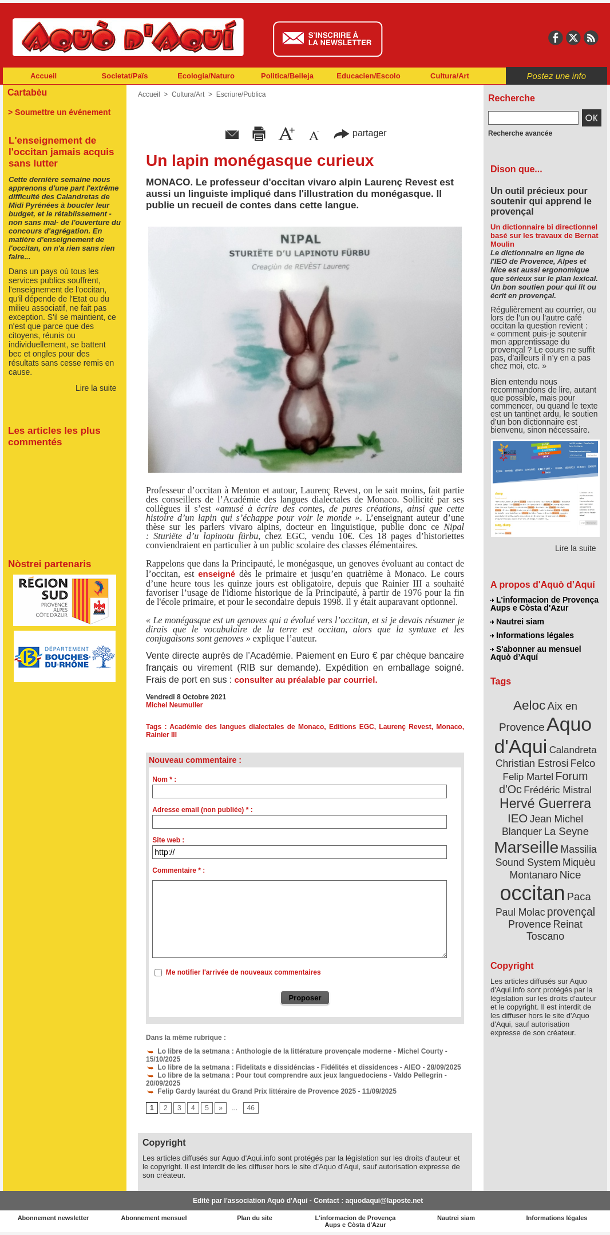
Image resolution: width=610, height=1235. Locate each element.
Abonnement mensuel (154, 1217)
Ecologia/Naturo (206, 76)
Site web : (168, 840)
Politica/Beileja (287, 76)
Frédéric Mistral (558, 789)
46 (251, 1108)
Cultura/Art (449, 76)
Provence (529, 924)
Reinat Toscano (554, 930)
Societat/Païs (125, 76)
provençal (571, 911)
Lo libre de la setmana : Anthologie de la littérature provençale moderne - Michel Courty (294, 1051)
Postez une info (556, 76)
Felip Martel (528, 776)
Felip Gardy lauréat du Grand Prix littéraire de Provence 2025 (251, 1091)
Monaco (449, 727)
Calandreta (573, 750)
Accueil (43, 76)
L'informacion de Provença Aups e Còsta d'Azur (544, 603)
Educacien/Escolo (368, 76)
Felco (583, 763)
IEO (518, 818)
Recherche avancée (520, 133)
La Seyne (566, 831)
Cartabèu (27, 92)
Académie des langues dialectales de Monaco (246, 727)
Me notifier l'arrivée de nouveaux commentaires (243, 972)
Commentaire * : (178, 870)
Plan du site (254, 1217)
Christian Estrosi (532, 763)
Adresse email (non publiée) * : (202, 810)
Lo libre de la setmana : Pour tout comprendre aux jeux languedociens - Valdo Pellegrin (294, 1075)
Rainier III (161, 735)
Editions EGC (351, 727)
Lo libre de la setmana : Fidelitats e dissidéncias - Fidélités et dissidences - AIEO (283, 1067)
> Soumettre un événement (59, 112)
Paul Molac (520, 912)
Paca (579, 896)
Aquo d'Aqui (543, 735)
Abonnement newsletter (53, 1217)
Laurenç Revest (405, 727)
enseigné (216, 574)
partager (360, 133)
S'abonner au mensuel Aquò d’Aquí (535, 653)
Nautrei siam (517, 621)
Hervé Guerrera (545, 803)
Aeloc (529, 705)
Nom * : (164, 779)
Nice (570, 875)
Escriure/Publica (241, 94)
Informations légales (532, 635)
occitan (532, 893)
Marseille (526, 847)
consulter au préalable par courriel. (304, 679)
